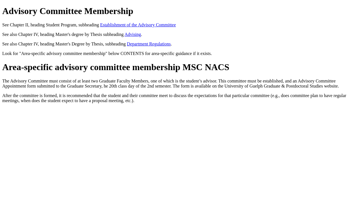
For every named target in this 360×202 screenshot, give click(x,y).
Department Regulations (149, 44)
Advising (133, 34)
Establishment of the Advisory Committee (138, 24)
